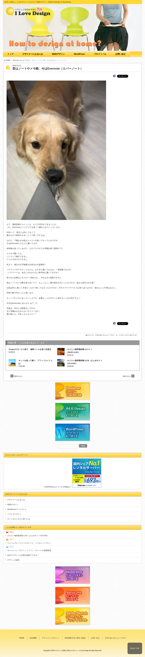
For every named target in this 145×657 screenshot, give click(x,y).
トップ (10, 54)
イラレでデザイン (14, 514)
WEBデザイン (58, 54)
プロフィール (100, 54)
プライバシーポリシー (50, 638)
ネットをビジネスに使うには (126, 335)
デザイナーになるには (32, 54)
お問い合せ (120, 54)
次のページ (127, 376)
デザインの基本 (13, 560)
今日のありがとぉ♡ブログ (21, 60)
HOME (8, 60)
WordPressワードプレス (16, 509)
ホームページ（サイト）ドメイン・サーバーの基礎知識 (29, 550)
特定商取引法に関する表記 (75, 638)
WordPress (79, 54)
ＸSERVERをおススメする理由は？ (57, 487)
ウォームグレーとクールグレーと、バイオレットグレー (29, 543)
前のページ (18, 376)
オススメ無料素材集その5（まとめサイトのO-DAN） (28, 536)
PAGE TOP (134, 648)
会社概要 (33, 638)
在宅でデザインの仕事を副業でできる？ (23, 555)
